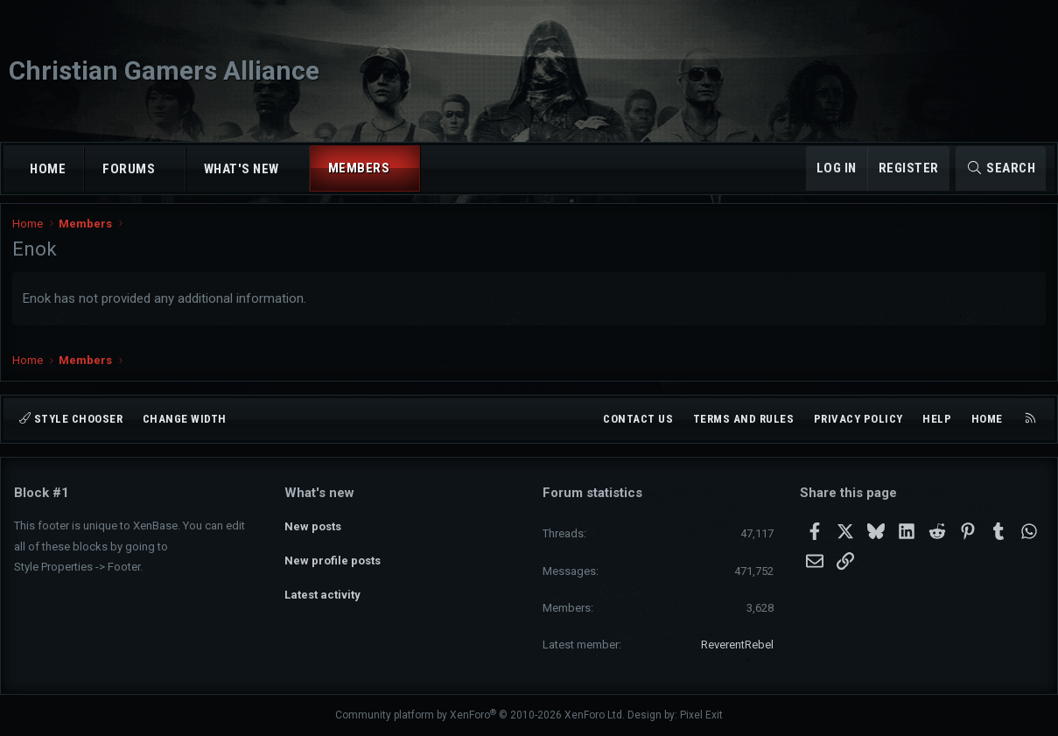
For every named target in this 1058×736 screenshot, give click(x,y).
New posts (312, 523)
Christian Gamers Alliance (164, 70)
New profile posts (332, 555)
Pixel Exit (701, 715)
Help (936, 418)
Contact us (638, 418)
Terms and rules (744, 418)
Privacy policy (858, 418)
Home (48, 169)
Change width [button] (185, 418)
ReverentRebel (737, 644)
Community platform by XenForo (480, 715)
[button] (171, 169)
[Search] (1001, 168)
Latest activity (322, 586)
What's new (241, 169)
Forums (128, 169)
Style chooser (71, 418)
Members (359, 168)
